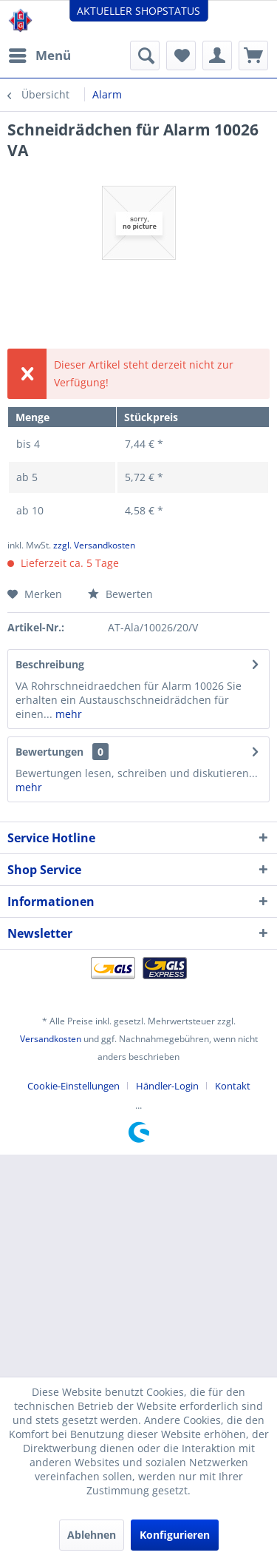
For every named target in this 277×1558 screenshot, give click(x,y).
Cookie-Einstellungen (73, 1085)
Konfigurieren (175, 1535)
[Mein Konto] (217, 55)
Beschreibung (50, 664)
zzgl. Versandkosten (94, 545)
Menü (40, 54)
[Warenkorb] (253, 55)
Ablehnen (91, 1535)
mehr (67, 714)
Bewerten (120, 594)
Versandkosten (50, 1038)
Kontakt (232, 1085)
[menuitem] (39, 55)
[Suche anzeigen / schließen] (145, 55)
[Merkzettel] (181, 55)
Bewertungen (49, 752)
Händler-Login (167, 1085)
